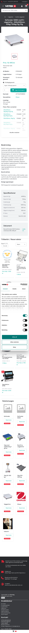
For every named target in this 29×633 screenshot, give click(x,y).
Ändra (3, 597)
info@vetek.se (22, 572)
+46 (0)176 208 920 (13, 1)
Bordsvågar (19, 354)
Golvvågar (19, 264)
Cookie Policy (4, 606)
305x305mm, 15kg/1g (9, 118)
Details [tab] (14, 288)
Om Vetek (3, 603)
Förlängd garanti (8, 82)
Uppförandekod (5, 611)
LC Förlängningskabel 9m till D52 (7, 357)
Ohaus (17, 97)
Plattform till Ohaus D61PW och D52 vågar (21, 357)
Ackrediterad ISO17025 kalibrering (5, 266)
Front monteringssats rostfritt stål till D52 (21, 268)
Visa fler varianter (14, 132)
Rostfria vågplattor (20, 17)
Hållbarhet (3, 608)
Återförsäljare (4, 614)
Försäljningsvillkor (5, 605)
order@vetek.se (16, 626)
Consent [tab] (5, 288)
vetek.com (19, 585)
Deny (14, 347)
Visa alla (5, 245)
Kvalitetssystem (5, 609)
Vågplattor (10, 17)
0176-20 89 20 (6, 624)
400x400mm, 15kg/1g (9, 128)
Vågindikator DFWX (5, 385)
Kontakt (4, 617)
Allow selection (14, 342)
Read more (8, 420)
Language (24, 1)
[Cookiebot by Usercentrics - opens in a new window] (20, 285)
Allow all (14, 337)
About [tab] (23, 288)
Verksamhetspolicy (5, 612)
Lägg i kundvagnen (18, 90)
